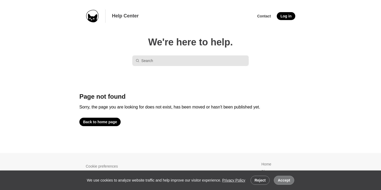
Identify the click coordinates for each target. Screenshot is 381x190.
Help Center (125, 15)
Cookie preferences (102, 166)
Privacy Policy (233, 180)
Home (266, 164)
